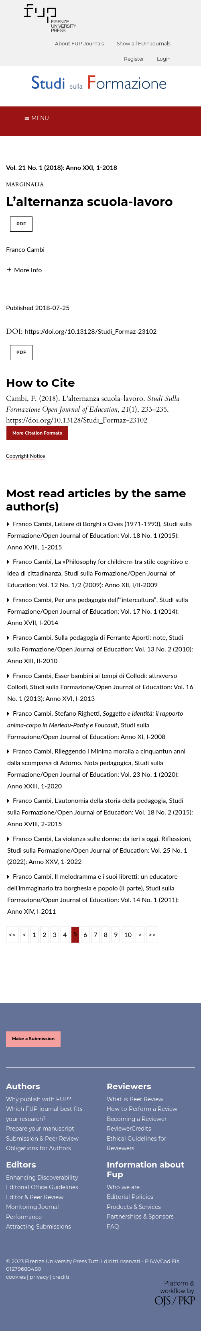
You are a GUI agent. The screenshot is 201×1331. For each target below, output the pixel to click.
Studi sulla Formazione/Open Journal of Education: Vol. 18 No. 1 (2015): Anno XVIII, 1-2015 (99, 535)
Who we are (123, 1187)
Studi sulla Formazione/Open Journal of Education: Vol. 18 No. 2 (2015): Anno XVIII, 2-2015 (100, 811)
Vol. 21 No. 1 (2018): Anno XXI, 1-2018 (61, 167)
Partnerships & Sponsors (140, 1216)
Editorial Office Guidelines (42, 1187)
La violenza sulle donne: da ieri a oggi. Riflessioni (123, 838)
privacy (39, 1277)
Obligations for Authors (38, 1148)
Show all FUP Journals (144, 44)
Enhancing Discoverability (42, 1177)
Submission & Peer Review (42, 1138)
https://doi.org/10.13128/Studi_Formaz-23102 (91, 331)
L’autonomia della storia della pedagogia (111, 800)
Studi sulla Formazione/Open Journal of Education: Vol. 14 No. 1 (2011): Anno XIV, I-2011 (93, 899)
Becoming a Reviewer (136, 1119)
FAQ (113, 1226)
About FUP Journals (79, 44)
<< (12, 934)
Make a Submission (33, 1038)
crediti (61, 1277)
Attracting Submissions (38, 1226)
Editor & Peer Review (34, 1197)
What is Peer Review (135, 1099)
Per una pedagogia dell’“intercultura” (106, 599)
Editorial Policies (130, 1197)
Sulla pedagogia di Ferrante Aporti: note (111, 637)
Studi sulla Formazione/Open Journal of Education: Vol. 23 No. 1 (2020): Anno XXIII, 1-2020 (93, 774)
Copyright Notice (25, 456)
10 (128, 934)
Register (134, 59)
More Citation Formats (37, 433)
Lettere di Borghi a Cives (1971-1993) (108, 523)
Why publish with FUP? (38, 1099)
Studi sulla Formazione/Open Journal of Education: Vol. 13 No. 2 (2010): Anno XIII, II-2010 (100, 648)
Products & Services (134, 1207)
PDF (21, 224)
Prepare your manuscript (40, 1128)
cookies (16, 1277)
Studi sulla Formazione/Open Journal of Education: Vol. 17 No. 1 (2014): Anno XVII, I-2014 (97, 611)
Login (164, 59)
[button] (24, 269)
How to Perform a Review (142, 1109)
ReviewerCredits (129, 1128)
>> (152, 934)
